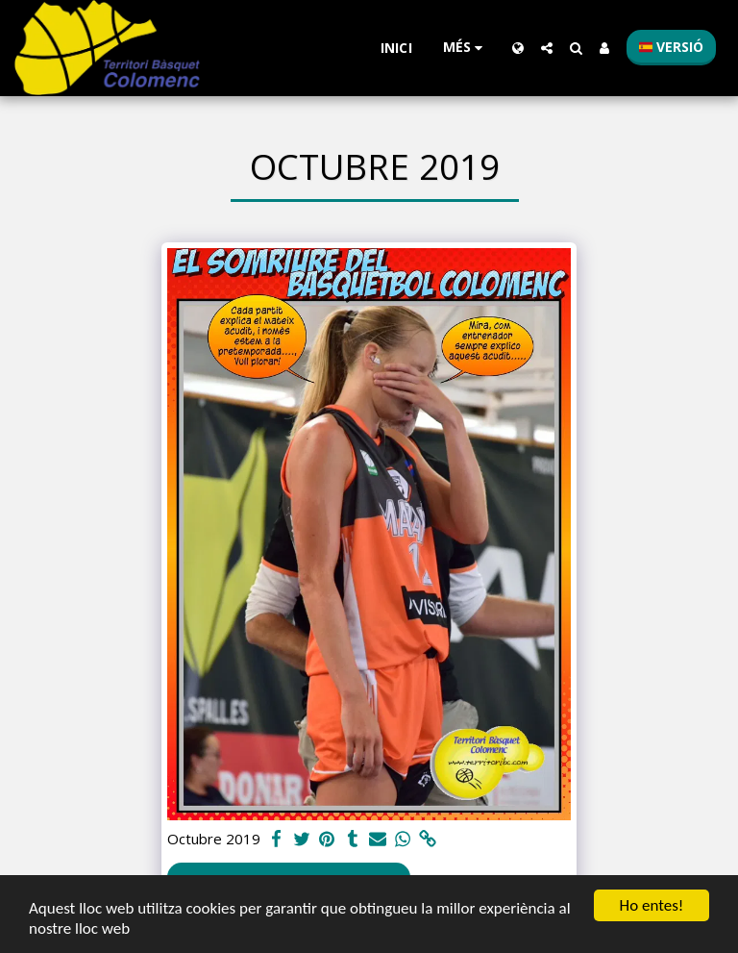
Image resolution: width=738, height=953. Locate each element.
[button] (546, 48)
